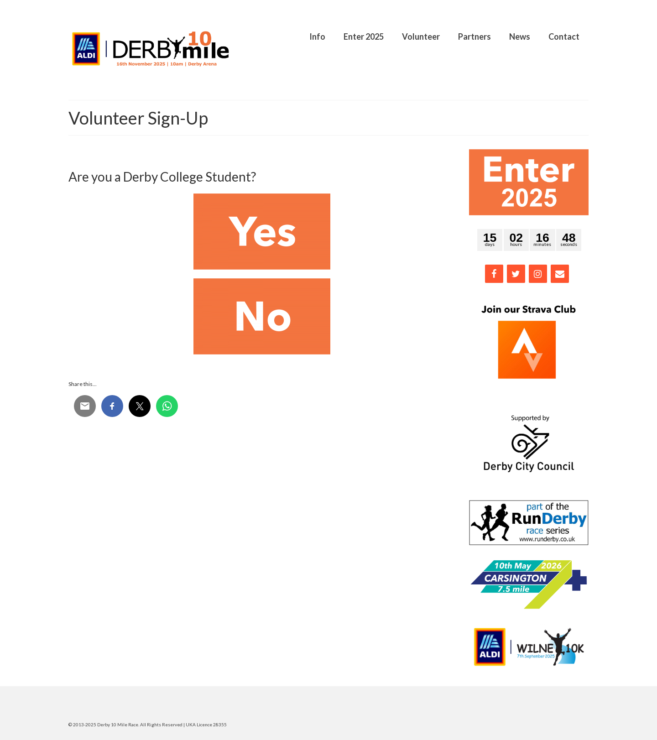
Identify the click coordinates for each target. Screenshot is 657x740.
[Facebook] (494, 274)
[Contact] (560, 274)
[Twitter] (516, 274)
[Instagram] (538, 274)
